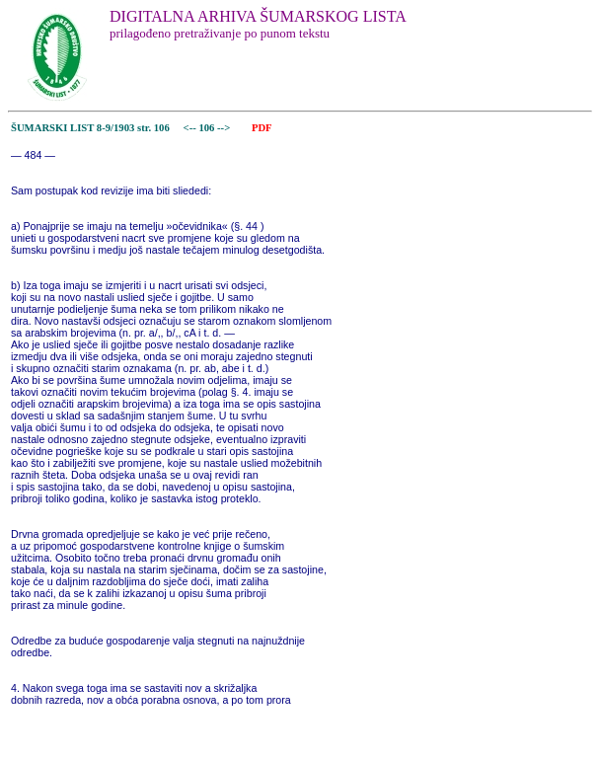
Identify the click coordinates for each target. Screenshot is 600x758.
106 (207, 127)
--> (225, 127)
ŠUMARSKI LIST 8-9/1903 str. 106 (90, 127)
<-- (190, 127)
